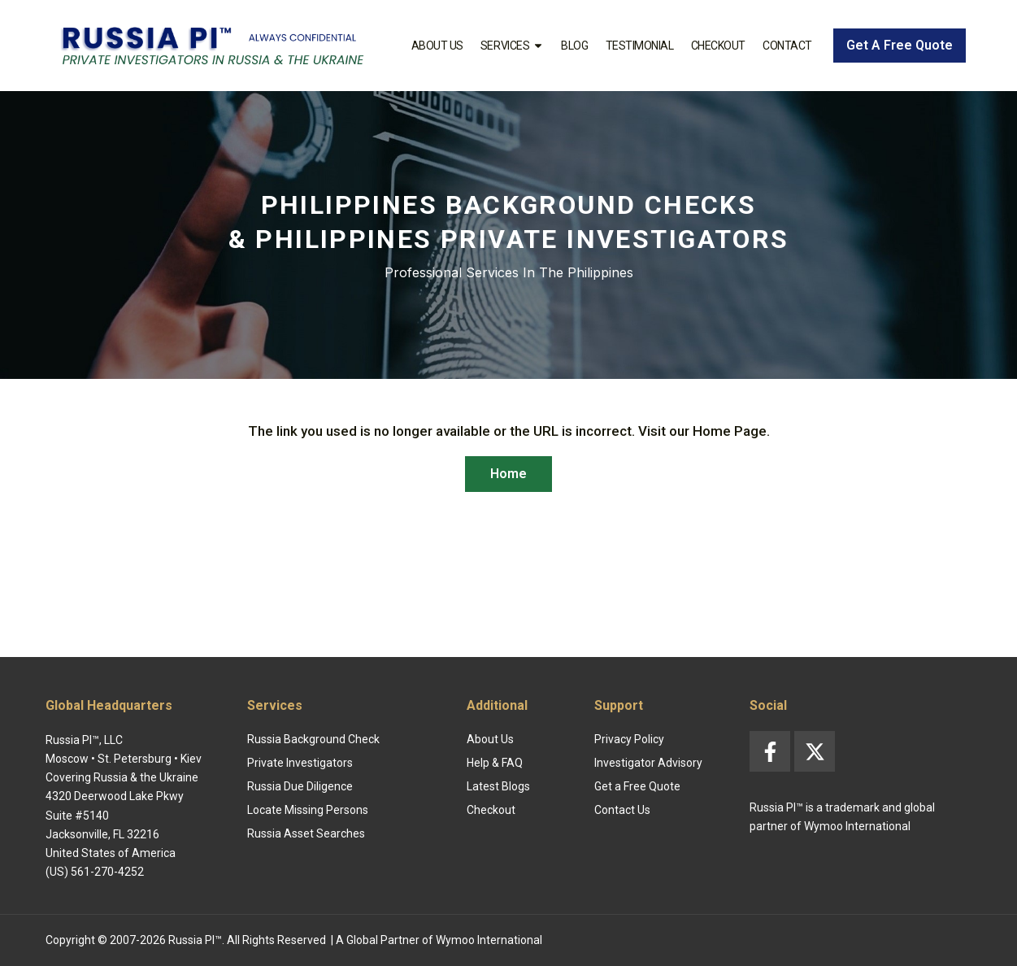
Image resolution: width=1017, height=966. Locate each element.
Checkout (718, 45)
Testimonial (640, 45)
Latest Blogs (498, 786)
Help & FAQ (495, 762)
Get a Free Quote (637, 786)
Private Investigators (300, 762)
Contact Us (622, 809)
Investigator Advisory (648, 762)
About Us (437, 45)
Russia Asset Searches (306, 833)
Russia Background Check (313, 739)
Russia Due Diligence (300, 786)
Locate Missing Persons (307, 809)
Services (512, 46)
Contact (787, 45)
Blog (574, 45)
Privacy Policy (629, 739)
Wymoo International (489, 939)
